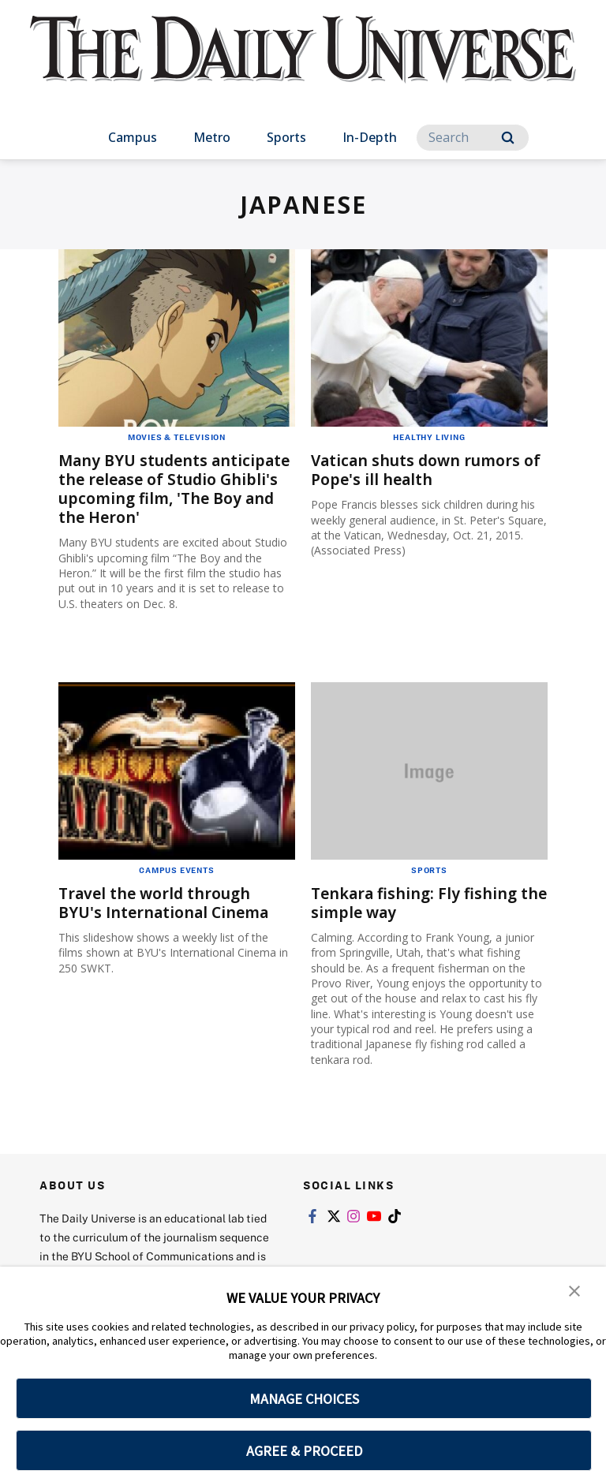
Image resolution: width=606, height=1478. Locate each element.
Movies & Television (177, 437)
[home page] (302, 63)
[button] (574, 1289)
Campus (132, 137)
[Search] (472, 137)
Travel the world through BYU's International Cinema (167, 903)
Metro (211, 137)
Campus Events (176, 870)
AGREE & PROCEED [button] (304, 1451)
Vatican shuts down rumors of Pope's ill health (419, 470)
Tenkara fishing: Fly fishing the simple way (416, 903)
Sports (286, 137)
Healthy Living (429, 437)
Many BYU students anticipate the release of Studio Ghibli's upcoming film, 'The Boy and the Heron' (176, 489)
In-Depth (369, 137)
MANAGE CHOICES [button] (304, 1399)
